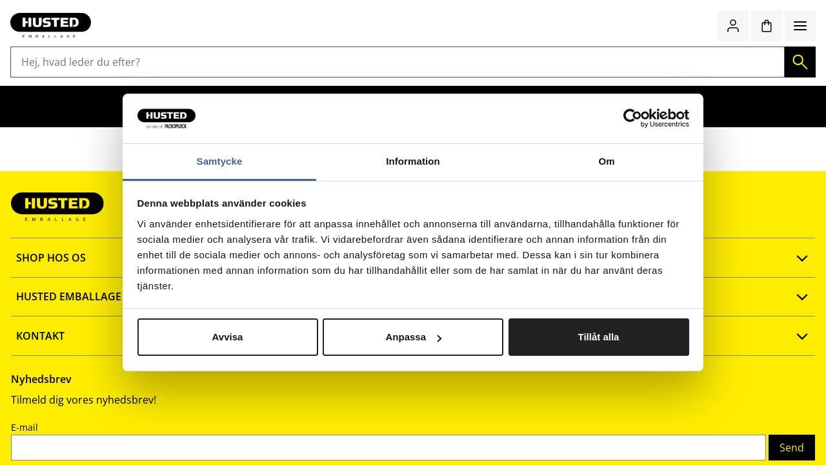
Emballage (40, 79)
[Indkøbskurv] (795, 43)
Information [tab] (413, 161)
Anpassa (413, 336)
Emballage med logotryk (679, 79)
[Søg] (532, 43)
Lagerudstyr (110, 79)
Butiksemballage (196, 79)
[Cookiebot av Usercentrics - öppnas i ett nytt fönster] (632, 119)
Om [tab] (606, 161)
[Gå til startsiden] (61, 43)
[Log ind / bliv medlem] (727, 43)
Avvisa (227, 336)
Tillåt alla (599, 336)
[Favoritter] (761, 43)
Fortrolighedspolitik (93, 380)
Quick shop (664, 43)
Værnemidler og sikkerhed (540, 79)
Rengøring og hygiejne (305, 79)
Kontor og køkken (418, 79)
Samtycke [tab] (220, 161)
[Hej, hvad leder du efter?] (393, 43)
